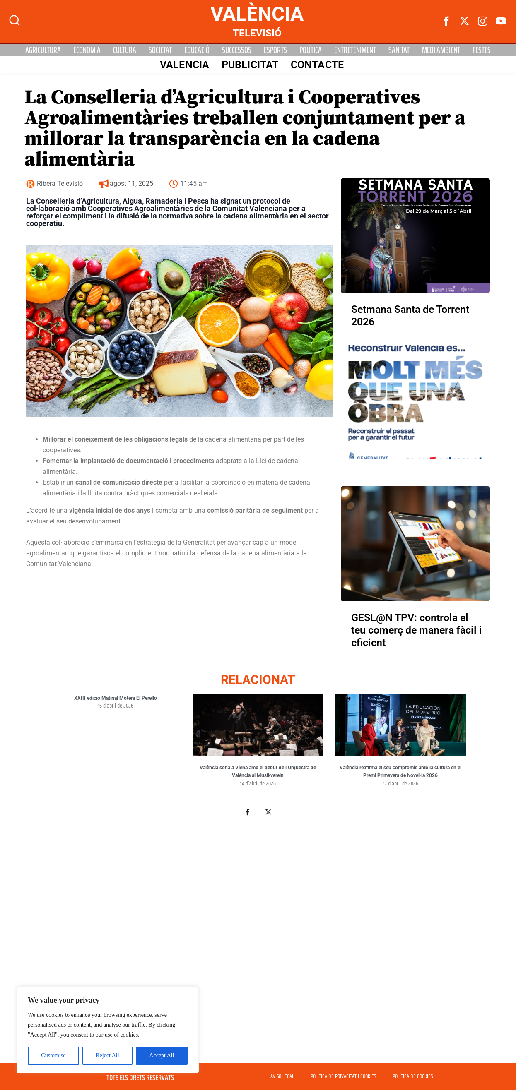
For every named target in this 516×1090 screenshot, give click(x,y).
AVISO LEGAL (282, 1076)
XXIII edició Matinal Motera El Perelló (115, 698)
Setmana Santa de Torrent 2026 (410, 315)
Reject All (107, 1055)
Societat (160, 50)
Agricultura (43, 50)
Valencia (184, 65)
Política (310, 50)
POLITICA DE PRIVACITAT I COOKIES (343, 1076)
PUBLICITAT (250, 65)
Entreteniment (355, 50)
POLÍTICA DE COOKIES (413, 1076)
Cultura (124, 50)
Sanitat (399, 50)
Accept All (161, 1055)
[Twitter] (465, 21)
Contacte (317, 65)
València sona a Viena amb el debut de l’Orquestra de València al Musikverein (258, 772)
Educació (197, 50)
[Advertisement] (258, 934)
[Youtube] (501, 21)
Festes (482, 50)
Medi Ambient (441, 50)
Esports (275, 50)
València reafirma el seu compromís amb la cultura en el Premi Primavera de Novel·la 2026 (400, 772)
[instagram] (483, 21)
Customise (53, 1055)
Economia (87, 50)
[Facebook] (446, 21)
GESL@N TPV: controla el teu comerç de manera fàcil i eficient (416, 630)
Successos (236, 50)
